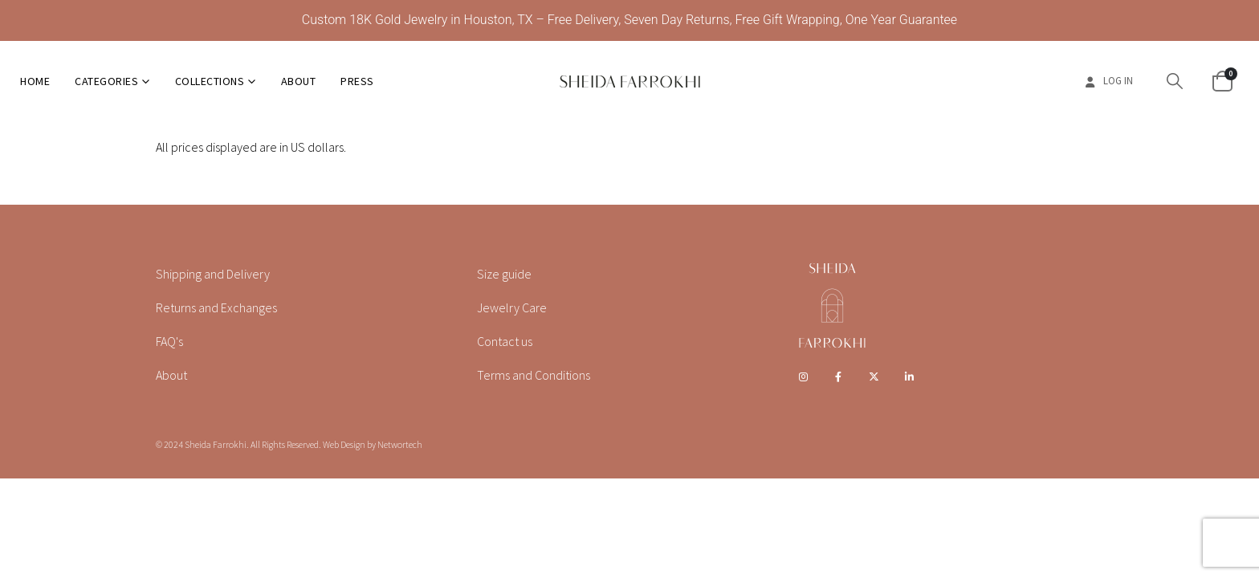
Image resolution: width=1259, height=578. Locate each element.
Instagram (803, 376)
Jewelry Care (512, 307)
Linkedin (909, 376)
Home (35, 81)
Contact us (504, 341)
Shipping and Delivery (213, 274)
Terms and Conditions (533, 375)
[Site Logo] (630, 81)
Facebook (838, 376)
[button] (1175, 81)
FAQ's (169, 341)
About (298, 81)
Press (357, 81)
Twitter (874, 376)
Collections (210, 81)
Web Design (344, 444)
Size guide (504, 274)
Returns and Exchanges (216, 307)
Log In (1107, 81)
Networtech (399, 444)
